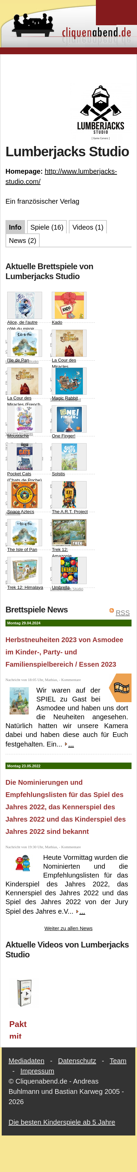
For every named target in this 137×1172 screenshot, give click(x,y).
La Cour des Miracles (69, 350)
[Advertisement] (68, 67)
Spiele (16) (47, 227)
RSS (123, 613)
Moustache (24, 421)
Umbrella (69, 573)
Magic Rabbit (69, 384)
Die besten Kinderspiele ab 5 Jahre (62, 1122)
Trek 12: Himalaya (25, 573)
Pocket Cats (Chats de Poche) (24, 463)
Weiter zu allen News (69, 928)
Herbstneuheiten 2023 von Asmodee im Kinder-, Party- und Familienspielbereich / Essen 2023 (64, 652)
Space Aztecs (24, 497)
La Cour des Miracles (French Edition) (24, 390)
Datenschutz (77, 1061)
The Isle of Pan (24, 535)
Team (118, 1061)
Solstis (69, 459)
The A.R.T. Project (70, 497)
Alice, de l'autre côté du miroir (24, 312)
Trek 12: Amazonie (69, 539)
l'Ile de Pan (24, 346)
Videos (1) (87, 227)
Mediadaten (27, 1061)
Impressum (37, 1071)
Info (15, 227)
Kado (69, 308)
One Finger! (69, 421)
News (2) (22, 240)
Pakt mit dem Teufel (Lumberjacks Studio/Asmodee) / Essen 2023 (26, 1029)
